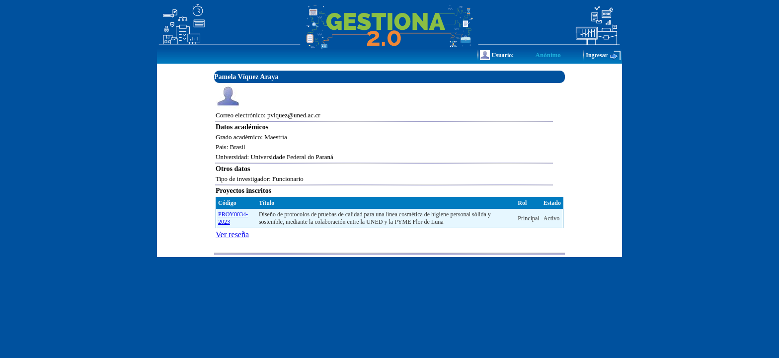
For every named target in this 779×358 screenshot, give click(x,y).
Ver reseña (232, 234)
